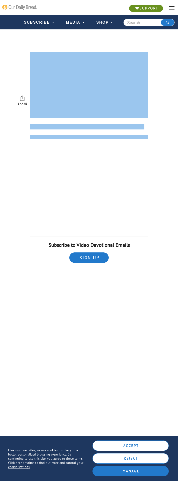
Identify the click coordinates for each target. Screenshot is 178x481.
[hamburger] (172, 8)
